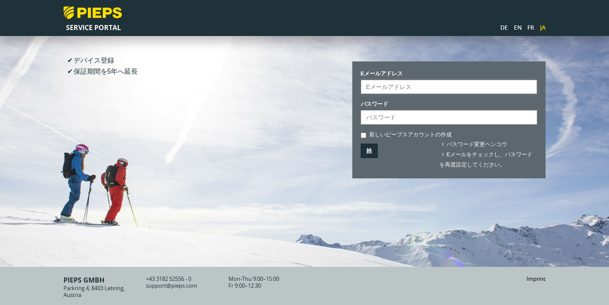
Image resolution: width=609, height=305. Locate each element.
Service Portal (93, 27)
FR (530, 27)
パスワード (374, 104)
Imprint (536, 279)
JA (543, 27)
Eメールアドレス (382, 73)
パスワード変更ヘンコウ (473, 144)
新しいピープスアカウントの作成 (406, 134)
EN (518, 27)
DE (504, 27)
